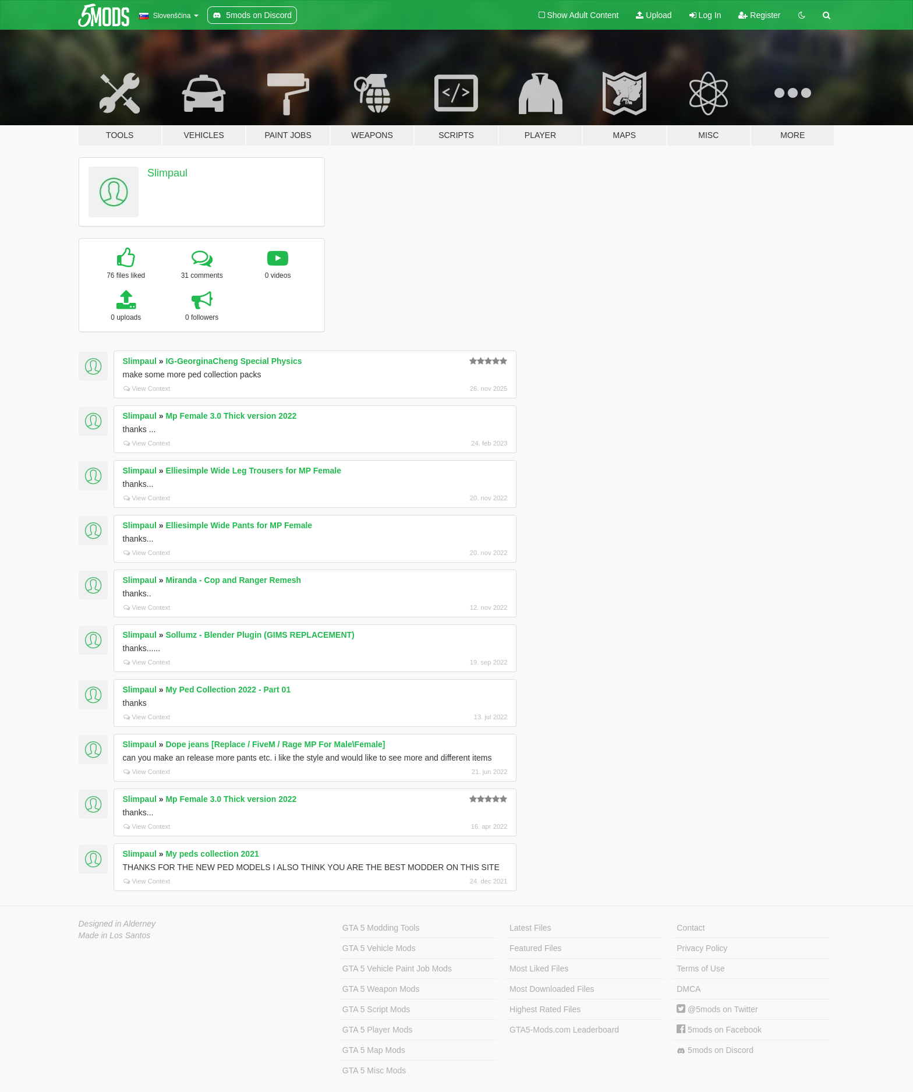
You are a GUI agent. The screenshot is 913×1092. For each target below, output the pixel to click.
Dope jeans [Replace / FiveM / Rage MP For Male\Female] (275, 744)
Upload (653, 15)
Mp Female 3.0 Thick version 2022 (230, 415)
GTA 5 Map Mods (373, 1050)
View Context (147, 388)
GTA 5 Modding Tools (381, 927)
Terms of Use (700, 968)
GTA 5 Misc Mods (374, 1070)
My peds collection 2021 (212, 853)
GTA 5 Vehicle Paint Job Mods (397, 968)
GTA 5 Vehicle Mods (379, 948)
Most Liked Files (538, 968)
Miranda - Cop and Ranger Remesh (233, 580)
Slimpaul (167, 173)
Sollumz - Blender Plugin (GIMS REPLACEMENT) (259, 634)
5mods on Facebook (719, 1029)
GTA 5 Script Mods (376, 1009)
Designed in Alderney (117, 923)
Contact (691, 927)
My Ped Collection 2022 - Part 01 (228, 689)
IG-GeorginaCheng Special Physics (233, 361)
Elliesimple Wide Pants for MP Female (238, 525)
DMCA (688, 989)
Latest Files (530, 927)
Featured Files (535, 948)
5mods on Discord (715, 1050)
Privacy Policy (702, 948)
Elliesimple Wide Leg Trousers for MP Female (253, 470)
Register (759, 15)
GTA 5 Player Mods (377, 1029)
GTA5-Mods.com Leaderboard (564, 1029)
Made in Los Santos (115, 935)
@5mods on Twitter (717, 1009)
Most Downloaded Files (551, 989)
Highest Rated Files (545, 1009)
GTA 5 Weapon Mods (381, 989)
